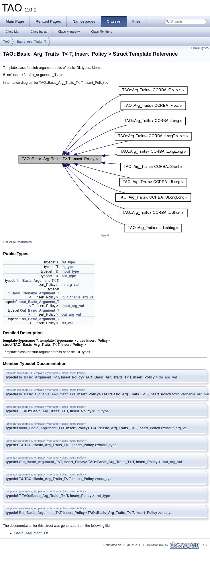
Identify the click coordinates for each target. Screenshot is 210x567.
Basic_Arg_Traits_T (31, 41)
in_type (68, 268)
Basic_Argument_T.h (31, 534)
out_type (69, 277)
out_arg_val (71, 315)
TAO (6, 41)
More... (97, 68)
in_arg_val (70, 286)
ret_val (67, 324)
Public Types (200, 48)
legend (105, 236)
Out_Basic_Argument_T (39, 311)
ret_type (68, 263)
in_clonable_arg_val (78, 298)
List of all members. (18, 243)
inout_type (70, 272)
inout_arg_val (73, 307)
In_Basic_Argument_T (35, 281)
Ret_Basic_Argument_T (40, 320)
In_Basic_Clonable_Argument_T (33, 294)
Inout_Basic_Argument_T (38, 303)
